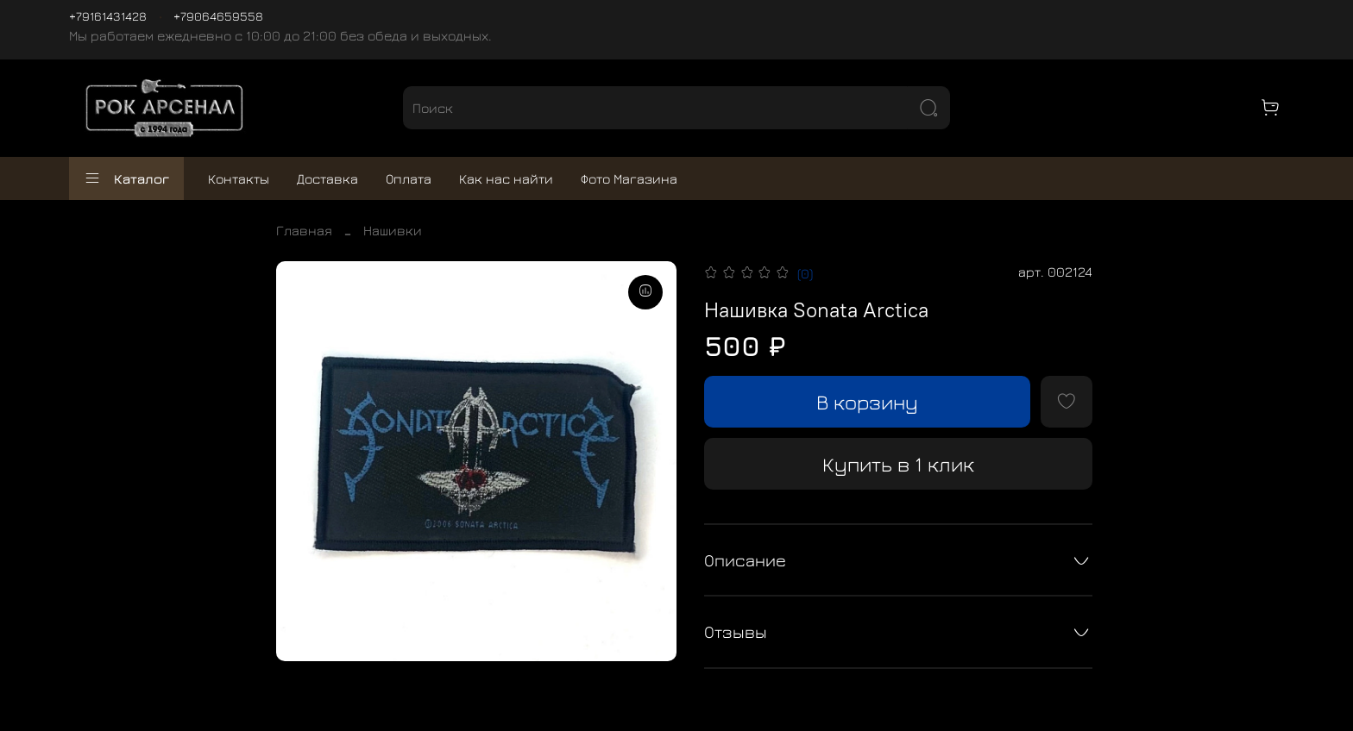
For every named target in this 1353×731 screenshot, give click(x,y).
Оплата (408, 178)
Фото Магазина (629, 178)
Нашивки (392, 230)
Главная (304, 230)
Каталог (126, 178)
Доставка (327, 178)
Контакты (238, 178)
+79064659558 (218, 16)
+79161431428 (108, 16)
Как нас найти (506, 178)
